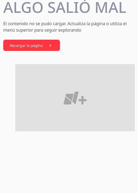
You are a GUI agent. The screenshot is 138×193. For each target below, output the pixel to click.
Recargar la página (31, 45)
